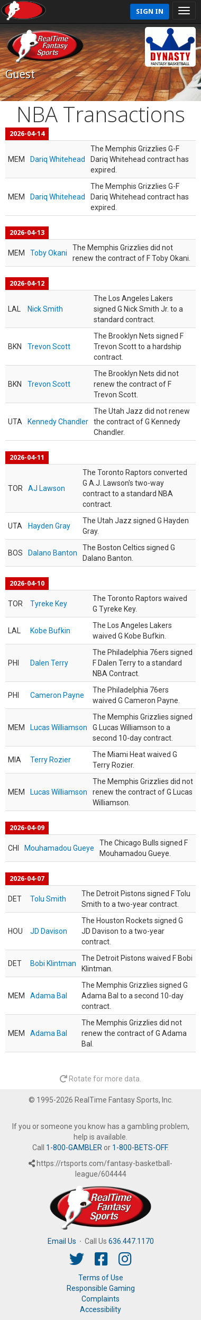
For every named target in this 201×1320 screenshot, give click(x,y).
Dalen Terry (49, 663)
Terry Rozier (50, 759)
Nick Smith (45, 309)
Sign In (149, 11)
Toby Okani (48, 253)
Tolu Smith (48, 899)
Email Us (62, 1241)
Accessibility (100, 1309)
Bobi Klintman (53, 963)
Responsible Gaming (101, 1288)
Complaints (100, 1299)
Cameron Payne (57, 695)
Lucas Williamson (58, 727)
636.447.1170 (131, 1241)
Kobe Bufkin (50, 630)
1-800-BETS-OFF (139, 1147)
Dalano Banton (52, 553)
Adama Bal (48, 995)
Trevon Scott (49, 346)
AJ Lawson (46, 488)
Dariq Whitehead (57, 159)
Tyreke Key (48, 603)
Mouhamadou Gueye (59, 848)
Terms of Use (100, 1277)
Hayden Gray (49, 526)
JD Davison (48, 931)
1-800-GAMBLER (74, 1147)
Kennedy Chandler (58, 421)
